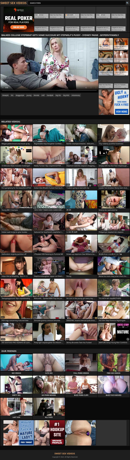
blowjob (5, 95)
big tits (58, 95)
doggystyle (20, 95)
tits (12, 95)
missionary (76, 95)
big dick (66, 95)
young (29, 95)
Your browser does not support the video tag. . (49, 65)
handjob (50, 95)
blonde (36, 95)
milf (43, 95)
